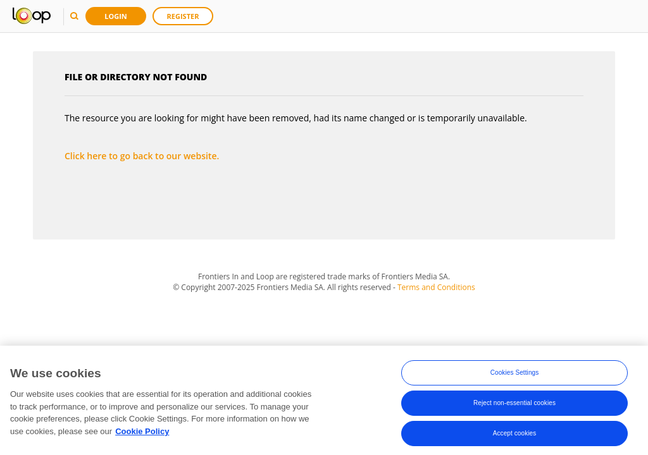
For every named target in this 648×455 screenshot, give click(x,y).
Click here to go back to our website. (142, 156)
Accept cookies (515, 435)
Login (115, 16)
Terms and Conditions (436, 287)
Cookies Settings (514, 374)
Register (183, 16)
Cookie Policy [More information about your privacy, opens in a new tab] (142, 433)
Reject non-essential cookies (514, 404)
